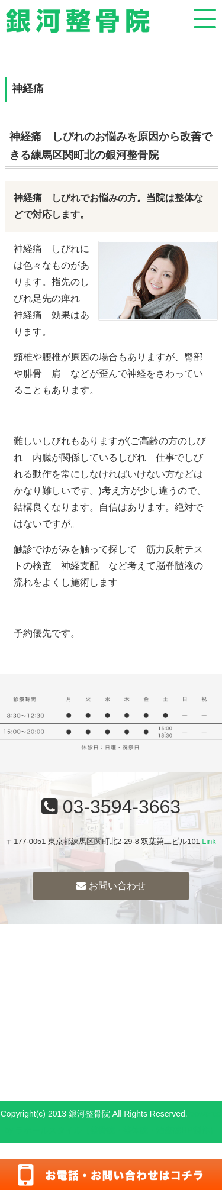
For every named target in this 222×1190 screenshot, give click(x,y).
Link (208, 841)
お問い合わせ (110, 886)
